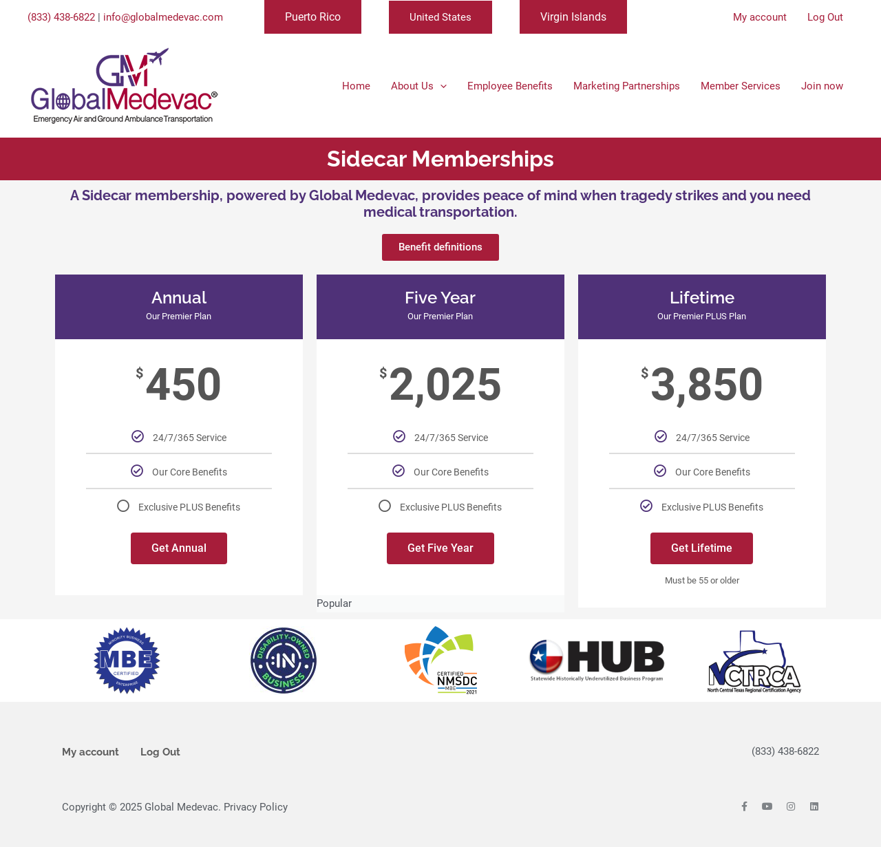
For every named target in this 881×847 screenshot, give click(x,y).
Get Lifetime (701, 548)
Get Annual (178, 548)
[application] (440, 86)
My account (90, 752)
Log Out (160, 752)
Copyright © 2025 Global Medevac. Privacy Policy (175, 807)
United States (440, 17)
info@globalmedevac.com (163, 17)
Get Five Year (440, 548)
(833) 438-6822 (61, 17)
